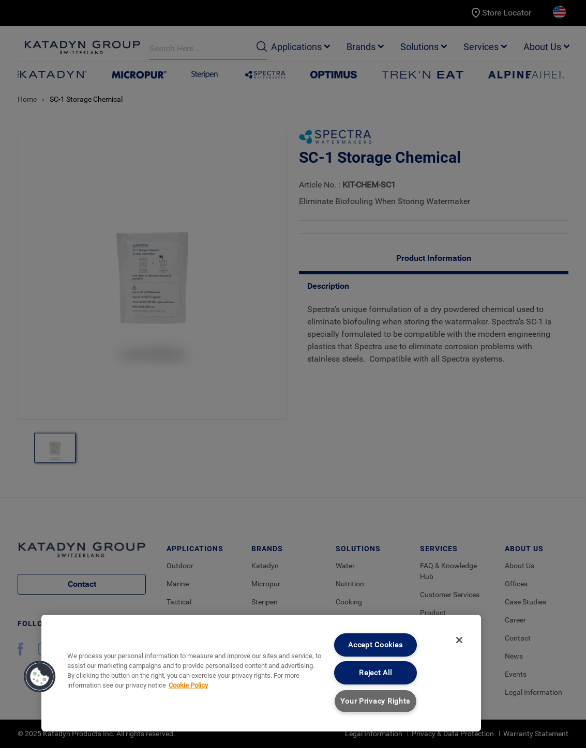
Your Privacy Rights (375, 701)
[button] (39, 676)
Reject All (375, 672)
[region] (261, 673)
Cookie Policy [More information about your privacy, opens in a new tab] (188, 685)
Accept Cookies (375, 645)
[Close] (459, 640)
